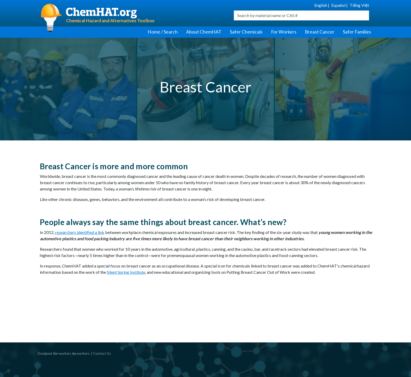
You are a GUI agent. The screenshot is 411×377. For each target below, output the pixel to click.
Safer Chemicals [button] (246, 32)
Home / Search (163, 32)
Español (338, 5)
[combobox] (301, 15)
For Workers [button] (283, 32)
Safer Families (357, 32)
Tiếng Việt (359, 5)
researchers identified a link (79, 232)
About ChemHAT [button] (203, 32)
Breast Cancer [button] (319, 32)
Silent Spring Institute (126, 272)
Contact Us (102, 353)
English (320, 5)
